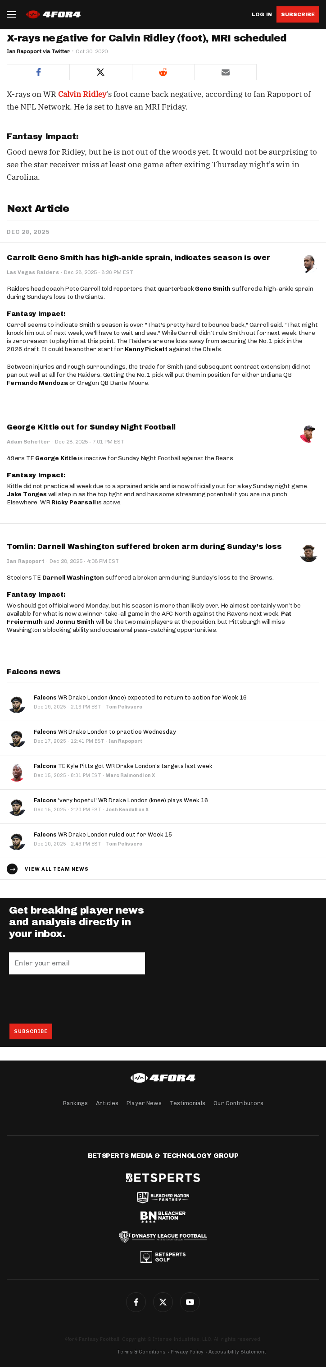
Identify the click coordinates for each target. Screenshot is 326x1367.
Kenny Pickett (146, 349)
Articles (107, 1103)
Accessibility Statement (237, 1352)
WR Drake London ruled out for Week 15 (103, 834)
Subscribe (298, 14)
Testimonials (187, 1103)
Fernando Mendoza (37, 383)
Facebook (136, 1302)
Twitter (163, 1302)
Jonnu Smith (75, 622)
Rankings (75, 1103)
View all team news (57, 869)
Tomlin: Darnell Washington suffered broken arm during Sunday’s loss (144, 546)
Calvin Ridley (82, 94)
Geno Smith (213, 289)
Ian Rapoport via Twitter (38, 51)
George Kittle (56, 458)
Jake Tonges (27, 494)
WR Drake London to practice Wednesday (105, 731)
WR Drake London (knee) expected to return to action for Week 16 (140, 697)
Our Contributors (238, 1103)
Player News (144, 1103)
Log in (262, 14)
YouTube (190, 1302)
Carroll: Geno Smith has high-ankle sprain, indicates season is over (138, 257)
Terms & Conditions (141, 1352)
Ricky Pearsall (73, 502)
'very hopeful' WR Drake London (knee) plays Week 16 (121, 800)
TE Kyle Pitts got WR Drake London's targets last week (123, 766)
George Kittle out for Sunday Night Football (91, 427)
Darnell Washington (73, 577)
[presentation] (77, 998)
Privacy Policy (187, 1352)
